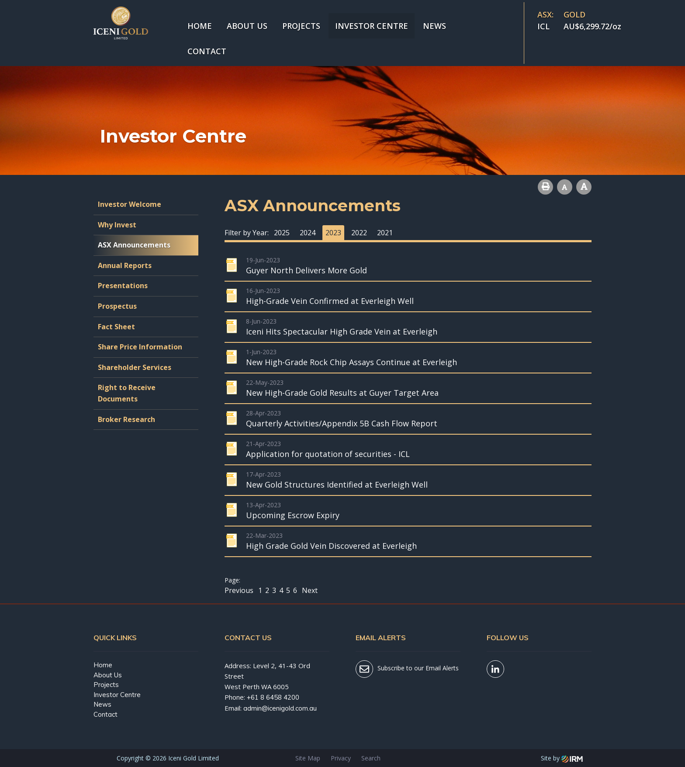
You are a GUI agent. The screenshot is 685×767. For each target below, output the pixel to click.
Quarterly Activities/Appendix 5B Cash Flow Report (341, 423)
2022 (359, 232)
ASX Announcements (134, 245)
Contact (206, 51)
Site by (562, 758)
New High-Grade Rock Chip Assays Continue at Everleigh (351, 362)
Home (199, 26)
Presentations (123, 285)
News (434, 26)
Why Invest (117, 225)
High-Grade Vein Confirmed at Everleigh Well (330, 301)
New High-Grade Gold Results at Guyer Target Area (342, 392)
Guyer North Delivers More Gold (306, 270)
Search (371, 758)
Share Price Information (140, 347)
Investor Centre (371, 26)
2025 (282, 232)
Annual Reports (125, 265)
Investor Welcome (129, 204)
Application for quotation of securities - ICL (328, 454)
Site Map (307, 758)
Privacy (341, 758)
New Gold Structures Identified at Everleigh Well (337, 484)
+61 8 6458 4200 (273, 697)
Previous (240, 590)
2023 (333, 232)
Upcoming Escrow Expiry (292, 515)
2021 (385, 232)
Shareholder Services (134, 367)
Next (309, 590)
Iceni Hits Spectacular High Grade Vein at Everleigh (341, 331)
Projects (301, 26)
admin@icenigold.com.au (280, 708)
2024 (307, 232)
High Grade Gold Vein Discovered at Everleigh (331, 545)
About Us (247, 26)
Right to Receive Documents (127, 393)
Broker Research (126, 419)
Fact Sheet (116, 326)
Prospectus (117, 306)
